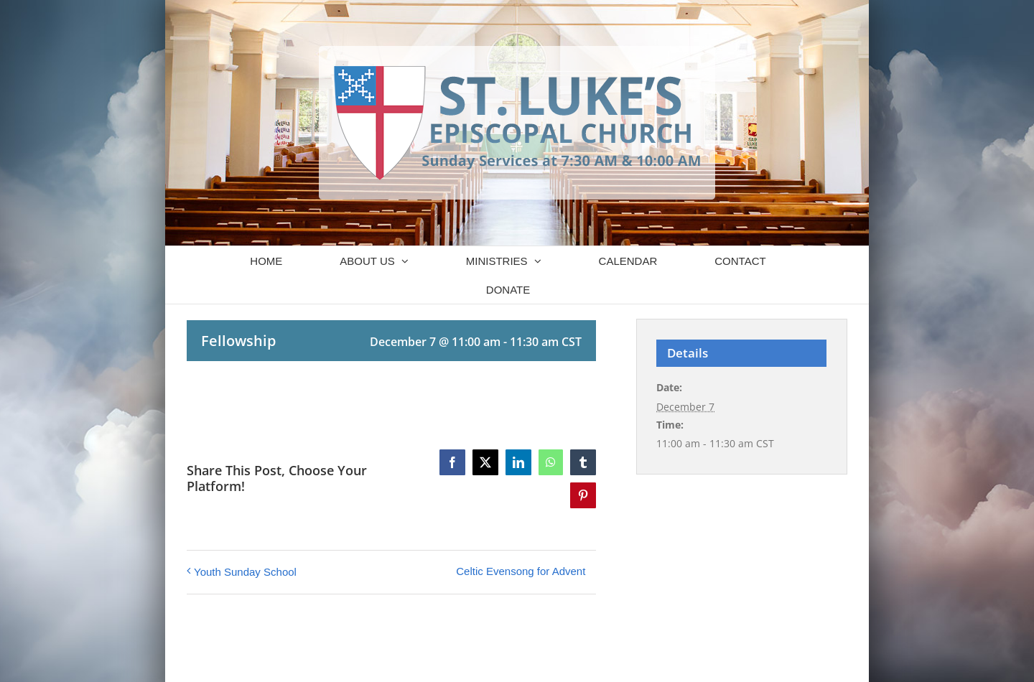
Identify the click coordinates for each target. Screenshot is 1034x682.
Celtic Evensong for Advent (520, 571)
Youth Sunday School (245, 572)
